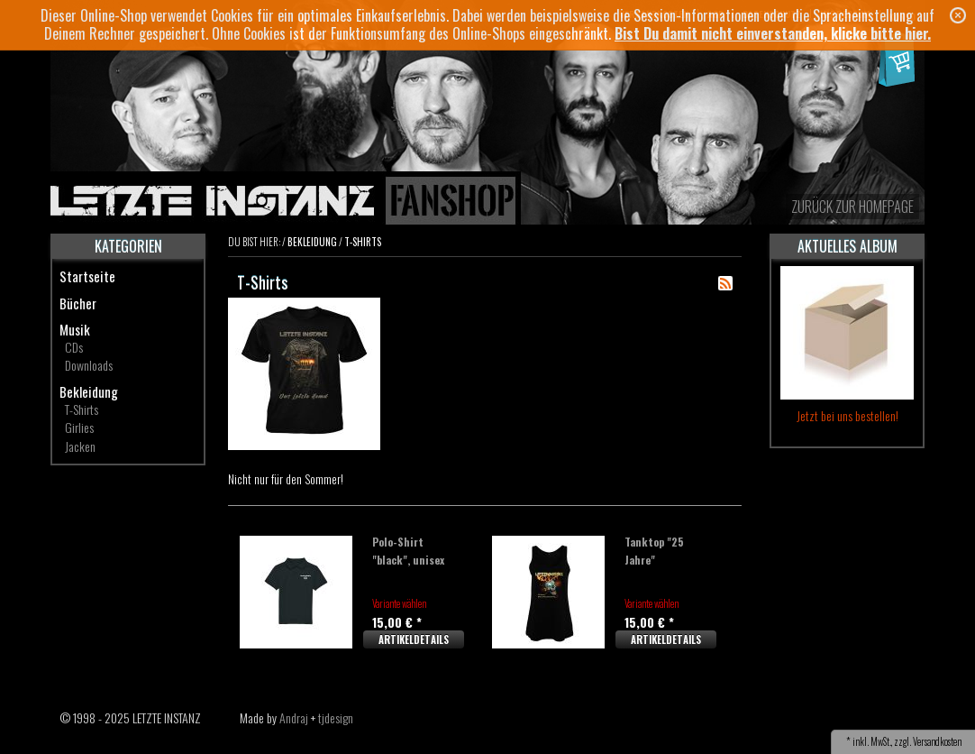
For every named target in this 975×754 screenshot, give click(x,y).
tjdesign (335, 717)
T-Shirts (81, 409)
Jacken (80, 446)
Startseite (87, 276)
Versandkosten (937, 741)
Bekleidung (88, 391)
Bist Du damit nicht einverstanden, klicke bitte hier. (773, 33)
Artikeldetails (413, 639)
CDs (74, 346)
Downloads (89, 364)
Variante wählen (399, 603)
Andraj (293, 717)
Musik (74, 329)
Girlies (79, 427)
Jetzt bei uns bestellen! (847, 415)
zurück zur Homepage (852, 206)
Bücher (77, 303)
